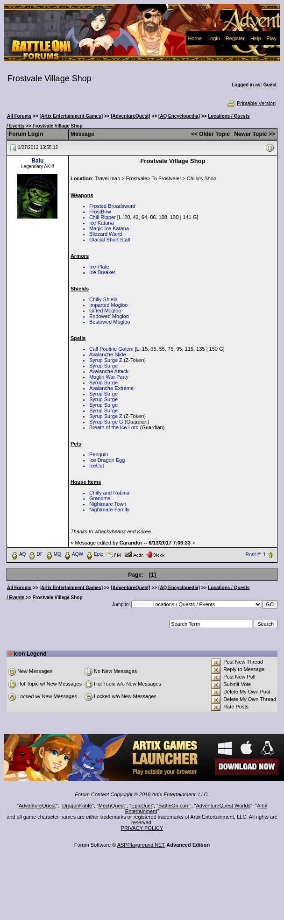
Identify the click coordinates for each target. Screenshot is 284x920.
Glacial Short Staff (109, 239)
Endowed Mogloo (109, 316)
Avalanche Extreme (111, 388)
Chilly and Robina (109, 492)
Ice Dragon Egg (107, 460)
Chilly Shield (103, 299)
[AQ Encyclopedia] (179, 116)
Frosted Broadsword (112, 206)
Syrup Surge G (106, 422)
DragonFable (77, 805)
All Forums (19, 116)
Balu (37, 160)
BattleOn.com (174, 805)
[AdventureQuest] (130, 116)
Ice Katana (101, 223)
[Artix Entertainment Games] (71, 116)
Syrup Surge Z (105, 360)
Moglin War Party (108, 377)
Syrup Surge (103, 365)
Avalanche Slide (107, 354)
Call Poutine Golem (111, 349)
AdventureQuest (37, 805)
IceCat (96, 465)
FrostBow (100, 211)
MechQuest (112, 805)
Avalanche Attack (108, 371)
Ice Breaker (102, 272)
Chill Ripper (102, 217)
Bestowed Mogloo (109, 322)
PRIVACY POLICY (142, 828)
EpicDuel (141, 805)
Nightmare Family (109, 509)
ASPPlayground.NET (141, 845)
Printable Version (251, 103)
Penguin (98, 454)
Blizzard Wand (105, 234)
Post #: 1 (256, 554)
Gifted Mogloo (105, 310)
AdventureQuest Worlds (223, 805)
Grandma (100, 498)
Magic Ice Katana (109, 228)
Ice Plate (99, 266)
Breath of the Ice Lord (114, 427)
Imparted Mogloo (108, 305)
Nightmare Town (107, 504)
